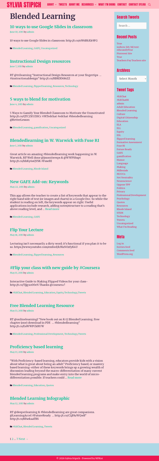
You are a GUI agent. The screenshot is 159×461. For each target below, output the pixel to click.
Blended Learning (23, 48)
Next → (23, 439)
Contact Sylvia (137, 4)
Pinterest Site (124, 53)
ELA (119, 124)
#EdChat (17, 292)
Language (122, 163)
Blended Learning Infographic (40, 398)
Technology (71, 86)
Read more (52, 209)
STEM (120, 212)
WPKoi (99, 458)
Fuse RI (121, 145)
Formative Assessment (129, 142)
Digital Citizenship (127, 117)
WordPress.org (125, 254)
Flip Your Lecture (26, 229)
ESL (119, 135)
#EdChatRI (123, 99)
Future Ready (124, 149)
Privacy (121, 191)
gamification (41, 127)
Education (49, 292)
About (52, 4)
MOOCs (121, 174)
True (119, 43)
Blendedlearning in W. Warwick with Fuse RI (54, 140)
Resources (89, 4)
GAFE (37, 48)
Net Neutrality (125, 177)
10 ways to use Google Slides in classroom (51, 26)
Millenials (122, 170)
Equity (59, 292)
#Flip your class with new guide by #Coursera (55, 267)
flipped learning (43, 86)
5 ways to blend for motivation (40, 99)
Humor (121, 159)
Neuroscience (124, 181)
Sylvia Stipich (24, 4)
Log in (120, 243)
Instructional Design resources (40, 61)
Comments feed (125, 250)
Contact (122, 4)
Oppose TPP (123, 184)
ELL (119, 128)
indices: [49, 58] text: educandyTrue (128, 48)
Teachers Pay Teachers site (131, 60)
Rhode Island (41, 168)
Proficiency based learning (36, 346)
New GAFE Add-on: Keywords (39, 181)
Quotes (50, 385)
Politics (121, 188)
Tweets (63, 4)
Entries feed (123, 247)
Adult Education (126, 107)
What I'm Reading (127, 226)
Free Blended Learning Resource (42, 305)
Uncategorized (49, 48)
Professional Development (48, 333)
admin (120, 103)
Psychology (123, 198)
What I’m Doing (106, 4)
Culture (121, 114)
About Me (74, 4)
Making (121, 167)
